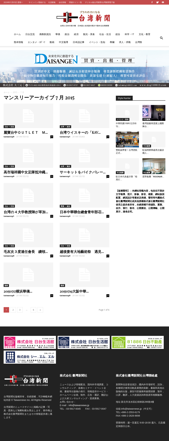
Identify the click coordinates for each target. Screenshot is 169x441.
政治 (67, 34)
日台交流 (30, 34)
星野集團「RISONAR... (153, 176)
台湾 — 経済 (65, 126)
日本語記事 (78, 42)
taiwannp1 (65, 136)
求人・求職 (125, 42)
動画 (52, 42)
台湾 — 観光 (65, 166)
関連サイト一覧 (75, 2)
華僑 (57, 34)
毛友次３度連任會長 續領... (26, 251)
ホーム (17, 34)
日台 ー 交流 (9, 126)
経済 (76, 34)
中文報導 (63, 42)
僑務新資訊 (45, 34)
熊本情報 (18, 42)
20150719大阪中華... (74, 291)
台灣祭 (138, 42)
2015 (15, 92)
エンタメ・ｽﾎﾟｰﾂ (36, 42)
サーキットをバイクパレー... (82, 172)
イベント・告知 (97, 42)
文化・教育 (144, 34)
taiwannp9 (9, 136)
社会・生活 (105, 34)
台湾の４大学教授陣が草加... (26, 211)
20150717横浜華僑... (18, 291)
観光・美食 (89, 34)
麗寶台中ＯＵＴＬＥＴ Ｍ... (26, 132)
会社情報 (62, 2)
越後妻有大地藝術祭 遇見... (82, 251)
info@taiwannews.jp (79, 405)
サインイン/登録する (37, 2)
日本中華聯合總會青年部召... (82, 211)
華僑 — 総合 (65, 206)
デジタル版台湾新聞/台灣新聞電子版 (100, 2)
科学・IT (129, 34)
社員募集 (52, 2)
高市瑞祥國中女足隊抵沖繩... (26, 172)
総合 (118, 34)
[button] (161, 38)
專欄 (112, 42)
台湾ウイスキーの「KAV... (80, 132)
